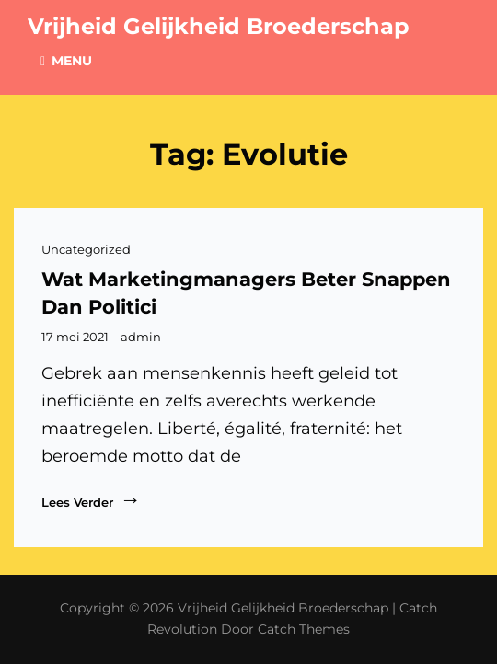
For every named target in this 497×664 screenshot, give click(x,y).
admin (141, 336)
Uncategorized (86, 249)
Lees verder (91, 500)
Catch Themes (304, 629)
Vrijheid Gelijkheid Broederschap (219, 26)
